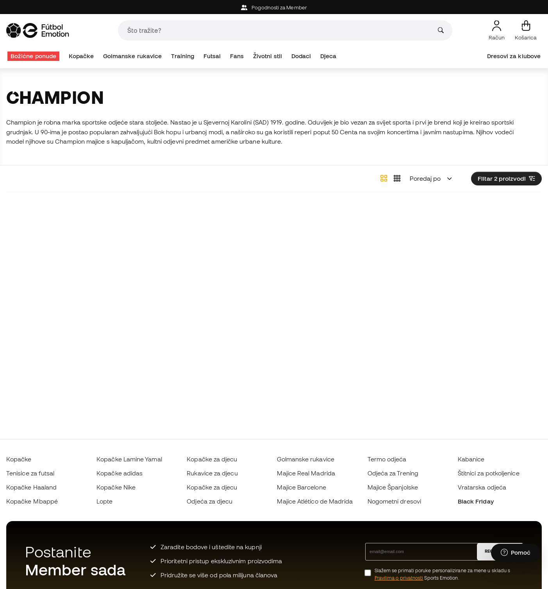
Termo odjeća (387, 459)
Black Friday (476, 501)
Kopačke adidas (119, 473)
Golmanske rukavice (132, 56)
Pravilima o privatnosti (399, 577)
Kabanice (471, 459)
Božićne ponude (33, 56)
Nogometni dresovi (394, 501)
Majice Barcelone (301, 487)
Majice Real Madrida (306, 473)
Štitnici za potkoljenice (488, 473)
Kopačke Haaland (31, 487)
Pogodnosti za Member (274, 8)
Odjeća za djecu (209, 501)
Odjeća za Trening (393, 473)
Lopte (104, 501)
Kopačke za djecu (212, 459)
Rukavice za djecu (212, 473)
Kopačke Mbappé (32, 501)
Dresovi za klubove (514, 56)
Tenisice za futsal (30, 473)
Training (183, 56)
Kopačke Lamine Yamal (129, 459)
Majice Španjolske (393, 487)
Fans (237, 56)
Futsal (212, 56)
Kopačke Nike (116, 487)
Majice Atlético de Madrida (315, 501)
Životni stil (267, 56)
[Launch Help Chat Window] (515, 553)
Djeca (328, 56)
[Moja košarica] (526, 30)
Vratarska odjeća (482, 487)
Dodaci (301, 56)
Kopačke (81, 56)
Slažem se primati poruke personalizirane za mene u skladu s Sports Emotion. (443, 574)
